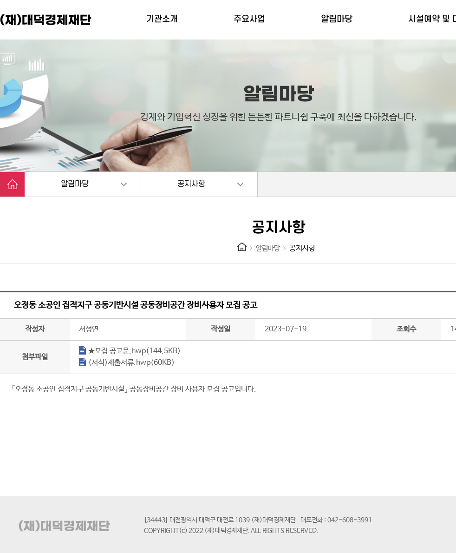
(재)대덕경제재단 (46, 19)
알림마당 (75, 184)
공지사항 (191, 184)
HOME (242, 247)
